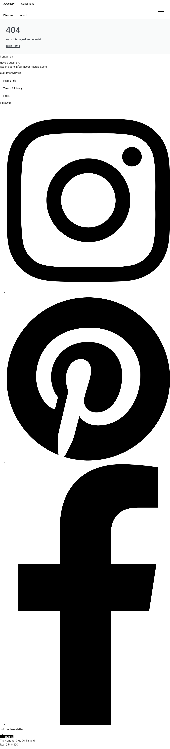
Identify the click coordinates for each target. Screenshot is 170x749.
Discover (8, 15)
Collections (27, 3)
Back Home (13, 45)
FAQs (6, 96)
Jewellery (8, 3)
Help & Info (9, 80)
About (23, 15)
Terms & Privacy (12, 88)
